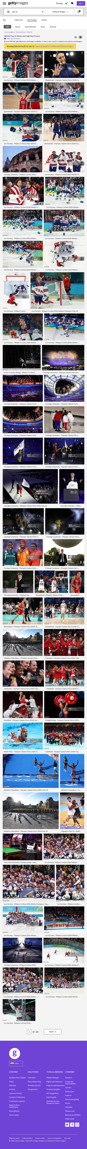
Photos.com (69, 1111)
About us (68, 1078)
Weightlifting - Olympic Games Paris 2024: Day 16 (65, 720)
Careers (68, 1087)
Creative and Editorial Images (61, 46)
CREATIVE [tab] (18, 20)
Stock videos (14, 1115)
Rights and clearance (54, 1082)
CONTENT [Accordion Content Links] (13, 1072)
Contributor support (17, 1101)
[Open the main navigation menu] (4, 3)
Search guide (51, 1097)
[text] (26, 12)
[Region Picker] (16, 1063)
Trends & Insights (53, 1089)
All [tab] (7, 27)
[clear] (43, 11)
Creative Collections (17, 1097)
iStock (67, 1103)
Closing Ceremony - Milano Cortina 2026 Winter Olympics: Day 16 (30, 174)
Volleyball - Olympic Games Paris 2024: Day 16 (22, 689)
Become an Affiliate (73, 1115)
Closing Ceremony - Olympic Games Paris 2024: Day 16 (64, 372)
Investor (68, 1095)
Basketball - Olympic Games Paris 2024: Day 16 (64, 80)
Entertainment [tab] (30, 27)
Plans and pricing (34, 1082)
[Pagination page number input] (29, 1031)
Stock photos (14, 1111)
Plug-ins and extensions (55, 1085)
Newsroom (69, 1091)
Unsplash (68, 1107)
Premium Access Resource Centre (52, 1102)
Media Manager (52, 1078)
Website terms (14, 1138)
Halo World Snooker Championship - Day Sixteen (23, 862)
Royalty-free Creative (17, 1078)
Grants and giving (72, 1099)
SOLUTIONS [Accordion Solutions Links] (33, 1072)
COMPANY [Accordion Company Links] (69, 1072)
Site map (67, 1138)
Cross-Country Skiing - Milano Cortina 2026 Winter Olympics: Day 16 (31, 372)
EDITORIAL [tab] (32, 20)
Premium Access (34, 1085)
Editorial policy (27, 1138)
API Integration (52, 1093)
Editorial (12, 1085)
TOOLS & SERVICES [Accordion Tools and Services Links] (54, 1072)
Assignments (33, 1089)
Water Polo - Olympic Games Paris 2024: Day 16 (23, 751)
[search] (9, 11)
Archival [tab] (53, 27)
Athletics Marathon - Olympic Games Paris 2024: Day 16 (26, 658)
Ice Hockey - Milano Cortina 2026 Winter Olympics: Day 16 (27, 80)
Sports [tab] (17, 27)
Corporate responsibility (70, 1083)
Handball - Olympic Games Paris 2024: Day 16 (63, 658)
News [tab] (43, 27)
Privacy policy (40, 1138)
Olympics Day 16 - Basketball (72, 831)
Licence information (55, 1138)
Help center (69, 1119)
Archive (12, 1089)
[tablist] (30, 20)
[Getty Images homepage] (18, 3)
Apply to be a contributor (14, 1106)
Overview (31, 1078)
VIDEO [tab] (44, 20)
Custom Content (15, 1093)
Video (11, 1082)
